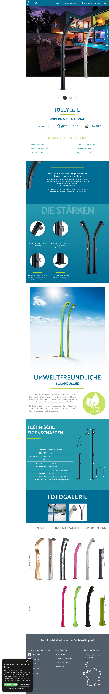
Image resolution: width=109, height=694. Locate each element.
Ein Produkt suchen (71, 3)
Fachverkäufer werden (13, 81)
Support (57, 3)
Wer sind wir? (10, 41)
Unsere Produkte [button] (11, 24)
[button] (105, 3)
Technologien (10, 33)
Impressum (60, 666)
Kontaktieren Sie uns (13, 57)
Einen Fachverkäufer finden (13, 74)
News (7, 49)
